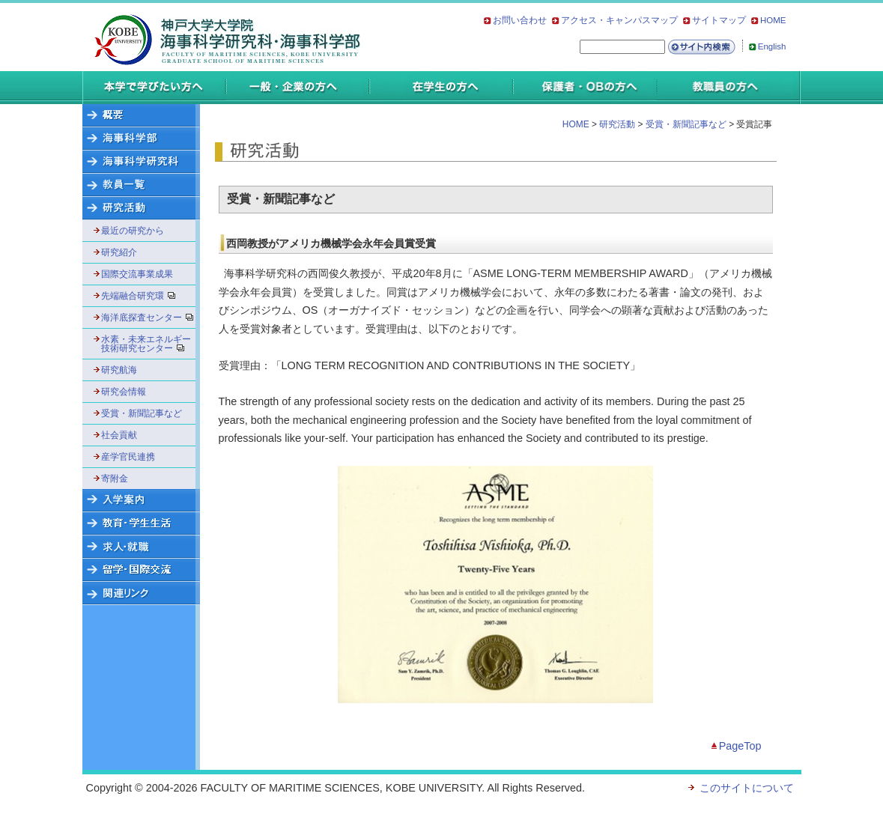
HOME (773, 20)
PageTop (740, 746)
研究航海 (119, 369)
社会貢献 (119, 435)
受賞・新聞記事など (141, 413)
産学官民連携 (128, 456)
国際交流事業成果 (137, 274)
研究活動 (617, 124)
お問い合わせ (520, 20)
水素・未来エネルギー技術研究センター (146, 344)
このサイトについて (747, 788)
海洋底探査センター (146, 317)
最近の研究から (132, 230)
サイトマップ (719, 20)
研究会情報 (123, 391)
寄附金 (114, 478)
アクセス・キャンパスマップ (619, 20)
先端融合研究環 (143, 295)
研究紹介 (119, 252)
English (772, 46)
